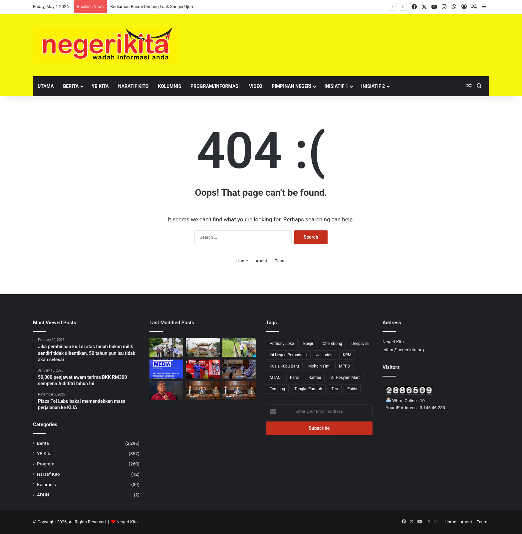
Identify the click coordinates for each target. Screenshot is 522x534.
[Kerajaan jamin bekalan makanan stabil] (166, 390)
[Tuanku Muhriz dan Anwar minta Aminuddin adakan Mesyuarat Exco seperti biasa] (239, 390)
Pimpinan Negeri (292, 86)
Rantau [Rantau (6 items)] (315, 377)
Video (255, 86)
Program (45, 463)
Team (280, 260)
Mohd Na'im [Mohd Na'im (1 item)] (319, 366)
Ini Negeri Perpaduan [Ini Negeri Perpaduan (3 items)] (288, 355)
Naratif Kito (133, 86)
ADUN (43, 494)
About (261, 260)
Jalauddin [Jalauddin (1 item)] (325, 355)
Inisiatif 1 (336, 86)
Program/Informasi (215, 86)
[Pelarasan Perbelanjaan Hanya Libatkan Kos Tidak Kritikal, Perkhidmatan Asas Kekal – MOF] (166, 369)
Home (242, 260)
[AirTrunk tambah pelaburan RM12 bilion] (239, 369)
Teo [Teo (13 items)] (334, 389)
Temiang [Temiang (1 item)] (277, 389)
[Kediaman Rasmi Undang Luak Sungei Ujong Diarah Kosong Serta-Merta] (202, 347)
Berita (71, 86)
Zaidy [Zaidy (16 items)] (352, 389)
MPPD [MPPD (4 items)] (344, 366)
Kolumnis (169, 86)
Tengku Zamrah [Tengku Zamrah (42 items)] (308, 389)
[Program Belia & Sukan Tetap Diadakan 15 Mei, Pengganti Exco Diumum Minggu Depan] (202, 390)
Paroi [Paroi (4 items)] (294, 377)
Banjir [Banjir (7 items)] (308, 343)
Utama (46, 86)
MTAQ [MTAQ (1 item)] (275, 377)
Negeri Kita (127, 521)
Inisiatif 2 (373, 86)
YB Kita (100, 86)
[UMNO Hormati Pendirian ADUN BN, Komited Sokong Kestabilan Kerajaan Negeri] (202, 369)
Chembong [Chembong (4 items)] (332, 343)
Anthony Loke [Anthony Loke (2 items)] (282, 343)
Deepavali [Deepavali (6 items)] (360, 343)
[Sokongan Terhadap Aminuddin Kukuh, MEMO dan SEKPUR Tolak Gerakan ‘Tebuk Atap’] (166, 347)
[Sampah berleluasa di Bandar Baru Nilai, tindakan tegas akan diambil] (239, 347)
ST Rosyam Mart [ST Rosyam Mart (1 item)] (345, 377)
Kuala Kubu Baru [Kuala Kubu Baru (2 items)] (284, 366)
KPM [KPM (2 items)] (347, 355)
